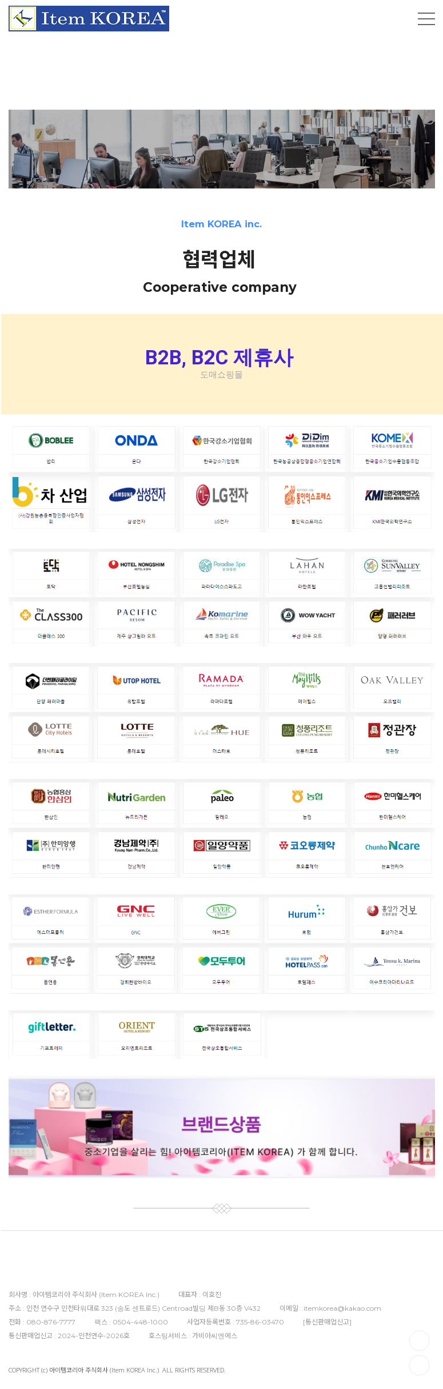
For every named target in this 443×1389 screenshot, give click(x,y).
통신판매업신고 (327, 1322)
